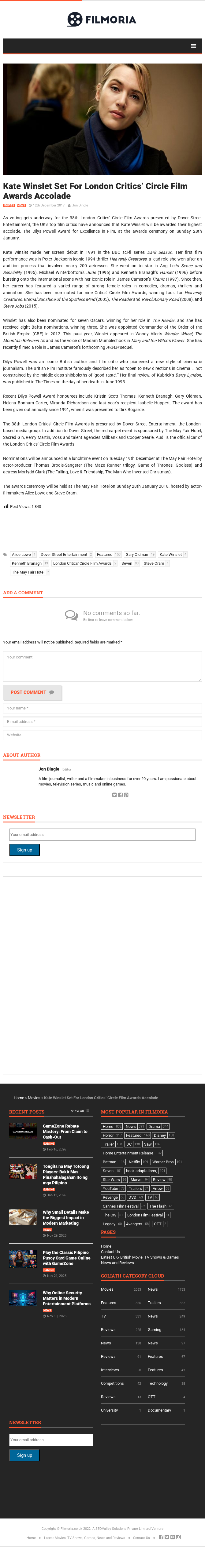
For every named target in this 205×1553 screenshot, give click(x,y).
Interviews (110, 1370)
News (21, 205)
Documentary (159, 1410)
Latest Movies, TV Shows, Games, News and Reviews (84, 1538)
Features (108, 1303)
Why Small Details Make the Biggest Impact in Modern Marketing (66, 1218)
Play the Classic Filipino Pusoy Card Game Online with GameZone (67, 1258)
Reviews (108, 1330)
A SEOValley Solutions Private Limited (121, 1529)
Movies (9, 205)
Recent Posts (26, 1112)
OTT (151, 1397)
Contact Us (110, 1251)
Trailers (154, 1303)
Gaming (48, 1143)
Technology (158, 1383)
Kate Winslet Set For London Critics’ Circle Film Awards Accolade (95, 191)
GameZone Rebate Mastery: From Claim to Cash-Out (65, 1131)
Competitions (112, 1383)
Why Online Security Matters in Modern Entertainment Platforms (67, 1298)
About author (21, 755)
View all (77, 1111)
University (109, 1410)
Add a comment (23, 593)
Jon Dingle (80, 205)
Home (19, 1097)
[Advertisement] (95, 528)
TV (103, 1316)
